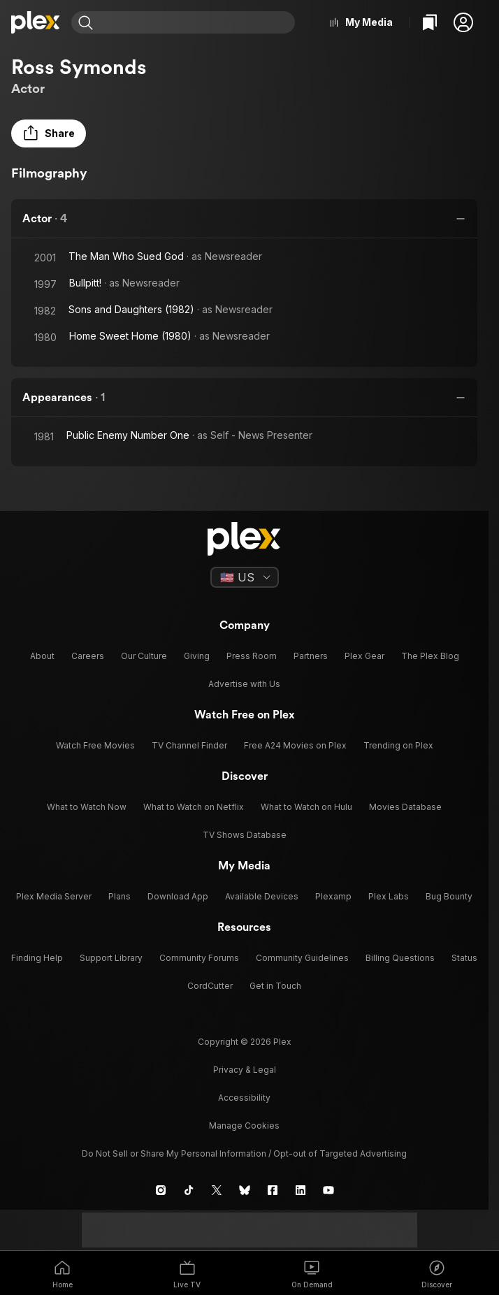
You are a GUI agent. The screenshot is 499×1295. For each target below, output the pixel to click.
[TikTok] (189, 1190)
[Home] (35, 22)
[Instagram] (161, 1190)
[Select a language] (244, 577)
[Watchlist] (430, 22)
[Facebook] (273, 1190)
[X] (217, 1190)
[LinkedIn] (300, 1190)
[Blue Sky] (245, 1190)
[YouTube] (328, 1190)
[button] (463, 22)
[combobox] (195, 22)
